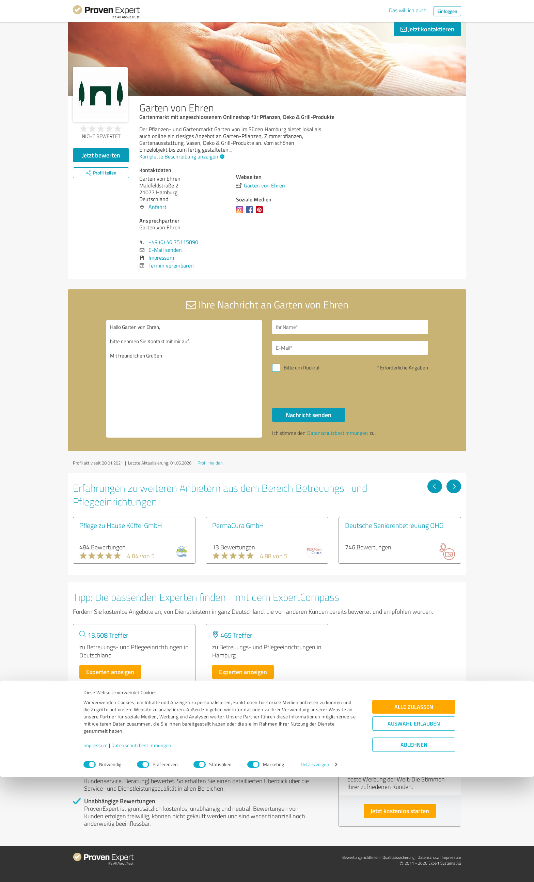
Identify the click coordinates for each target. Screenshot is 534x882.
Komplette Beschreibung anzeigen (181, 156)
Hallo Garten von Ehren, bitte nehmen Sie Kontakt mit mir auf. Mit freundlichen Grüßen (184, 379)
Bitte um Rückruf (302, 367)
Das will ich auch (408, 10)
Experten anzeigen (110, 671)
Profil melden (210, 463)
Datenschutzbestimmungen (141, 850)
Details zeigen (315, 869)
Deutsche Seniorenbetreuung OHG (394, 525)
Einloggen (447, 11)
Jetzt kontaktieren (427, 29)
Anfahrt (157, 207)
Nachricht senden (308, 414)
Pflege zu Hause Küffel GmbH (120, 525)
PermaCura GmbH (238, 525)
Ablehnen (413, 849)
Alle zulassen (413, 812)
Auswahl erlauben (414, 828)
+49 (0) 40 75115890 (173, 242)
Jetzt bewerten (101, 155)
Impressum (95, 850)
